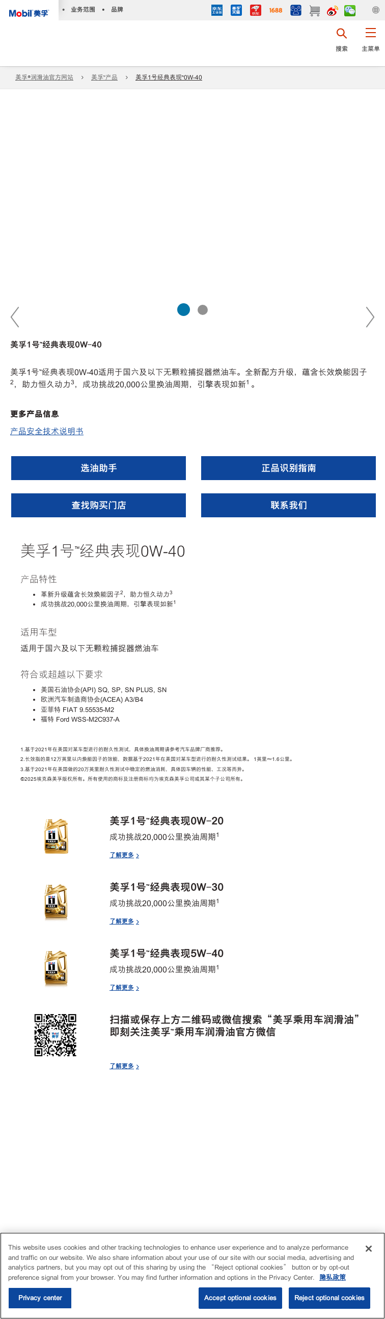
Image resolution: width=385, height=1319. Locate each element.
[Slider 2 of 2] (203, 310)
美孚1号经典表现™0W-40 (168, 77)
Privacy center (40, 1298)
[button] (370, 43)
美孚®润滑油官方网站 (44, 77)
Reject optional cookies (329, 1298)
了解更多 (121, 855)
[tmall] (236, 11)
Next (370, 316)
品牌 (117, 9)
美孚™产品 (104, 77)
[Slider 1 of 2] (183, 309)
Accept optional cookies (240, 1298)
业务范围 (83, 9)
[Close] (369, 1248)
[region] (192, 1275)
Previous (15, 316)
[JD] (255, 11)
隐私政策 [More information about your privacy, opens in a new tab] (332, 1277)
